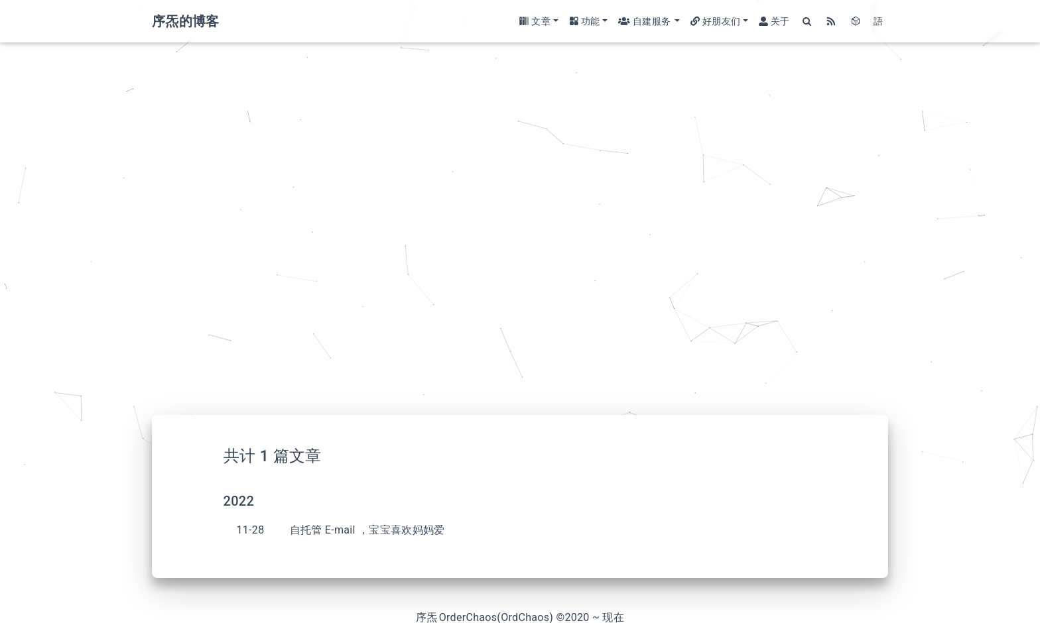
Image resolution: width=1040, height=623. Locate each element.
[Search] (807, 21)
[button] (538, 21)
